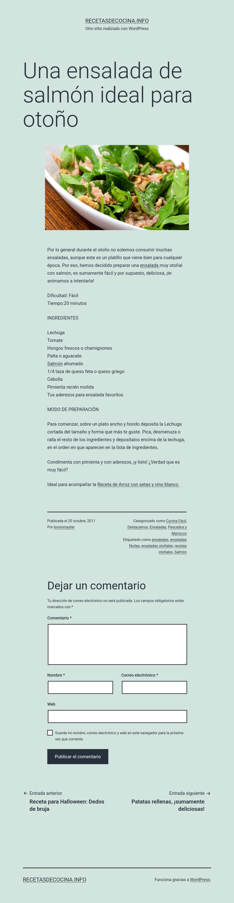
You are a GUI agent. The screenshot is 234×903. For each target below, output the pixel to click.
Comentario (59, 617)
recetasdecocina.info (117, 21)
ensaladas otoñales (157, 546)
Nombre (56, 675)
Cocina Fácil (176, 521)
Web (51, 704)
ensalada (150, 265)
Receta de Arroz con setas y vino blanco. (138, 484)
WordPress (200, 879)
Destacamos (138, 527)
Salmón (55, 363)
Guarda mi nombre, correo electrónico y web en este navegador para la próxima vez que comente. (119, 736)
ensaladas (160, 540)
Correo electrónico (139, 675)
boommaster (64, 527)
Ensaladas (158, 527)
